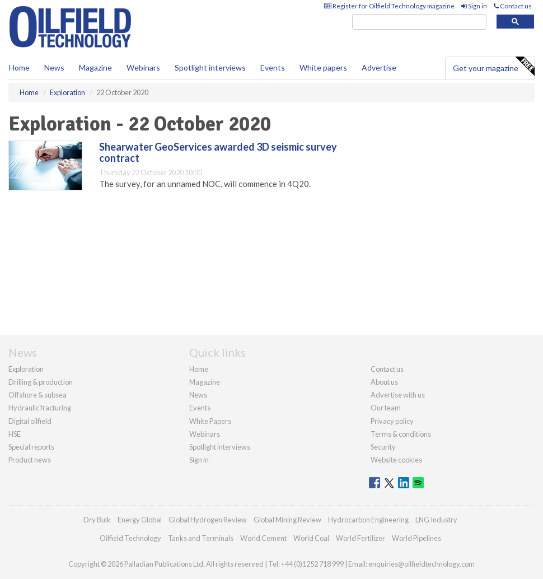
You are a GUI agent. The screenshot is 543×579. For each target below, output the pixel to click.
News (198, 394)
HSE (14, 433)
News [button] (54, 67)
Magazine (95, 67)
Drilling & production (40, 381)
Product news (29, 459)
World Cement (263, 538)
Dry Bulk (97, 519)
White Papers (210, 421)
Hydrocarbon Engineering (368, 519)
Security (383, 446)
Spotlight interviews (210, 67)
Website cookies (396, 459)
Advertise (379, 67)
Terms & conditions (401, 433)
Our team (386, 407)
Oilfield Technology (130, 538)
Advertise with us (398, 394)
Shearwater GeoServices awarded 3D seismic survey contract (218, 152)
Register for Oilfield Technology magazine (389, 6)
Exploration (26, 369)
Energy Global (140, 519)
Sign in (474, 6)
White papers (323, 67)
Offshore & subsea (37, 394)
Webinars (143, 67)
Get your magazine (493, 66)
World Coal (311, 538)
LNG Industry (436, 519)
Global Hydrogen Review (207, 519)
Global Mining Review (287, 519)
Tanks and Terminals (200, 538)
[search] (419, 22)
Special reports (31, 446)
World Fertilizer (360, 538)
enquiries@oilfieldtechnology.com (421, 563)
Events (272, 67)
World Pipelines (416, 538)
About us (384, 381)
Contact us (513, 6)
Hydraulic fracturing (39, 407)
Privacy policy (392, 421)
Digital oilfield (30, 421)
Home (19, 67)
